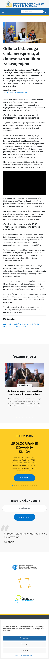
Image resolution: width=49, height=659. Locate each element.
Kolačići (17, 655)
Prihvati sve (24, 638)
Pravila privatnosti (27, 655)
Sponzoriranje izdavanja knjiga (24, 448)
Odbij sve (24, 644)
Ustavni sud (21, 327)
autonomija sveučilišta (12, 324)
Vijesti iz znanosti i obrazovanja (15, 92)
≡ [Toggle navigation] (2, 11)
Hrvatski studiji (27, 324)
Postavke (24, 650)
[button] (12, 485)
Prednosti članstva (24, 436)
